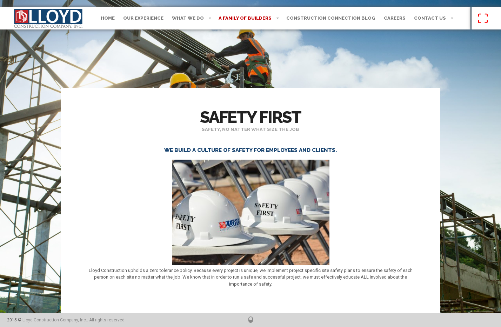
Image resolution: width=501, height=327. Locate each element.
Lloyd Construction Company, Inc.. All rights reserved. (74, 320)
